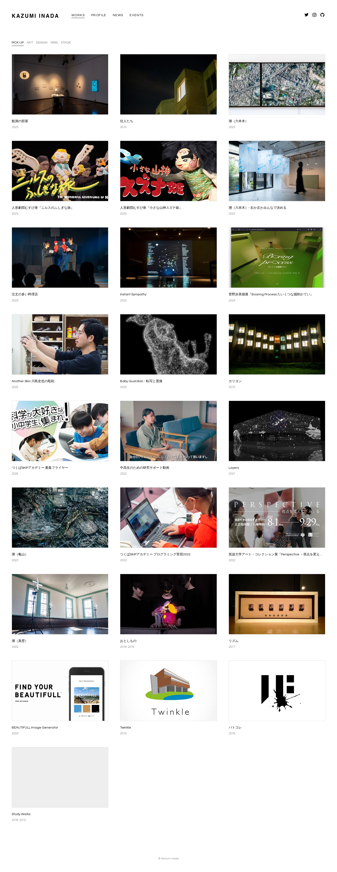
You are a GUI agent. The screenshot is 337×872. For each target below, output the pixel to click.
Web (54, 42)
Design (42, 42)
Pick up (18, 42)
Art (30, 42)
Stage (66, 42)
